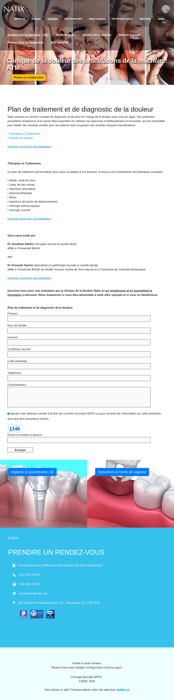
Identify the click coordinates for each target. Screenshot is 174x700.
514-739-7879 (29, 574)
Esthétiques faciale (122, 19)
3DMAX (161, 19)
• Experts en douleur (20, 138)
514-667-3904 (29, 584)
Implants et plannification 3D (32, 472)
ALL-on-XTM (59, 42)
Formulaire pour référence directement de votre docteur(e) (60, 565)
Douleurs (52, 19)
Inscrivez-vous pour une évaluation (29, 146)
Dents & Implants (73, 19)
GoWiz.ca (123, 689)
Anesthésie (145, 19)
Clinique (36, 19)
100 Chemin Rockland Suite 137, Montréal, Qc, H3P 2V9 (59, 602)
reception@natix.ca (33, 593)
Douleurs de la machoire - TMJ (28, 34)
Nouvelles (19, 19)
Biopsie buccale (129, 34)
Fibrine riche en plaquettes (25, 42)
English (13, 538)
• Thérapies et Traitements (23, 133)
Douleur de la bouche (96, 34)
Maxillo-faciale (97, 19)
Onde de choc (65, 34)
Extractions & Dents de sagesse (122, 472)
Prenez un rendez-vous (29, 77)
